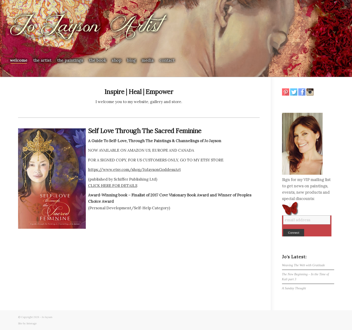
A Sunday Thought (294, 288)
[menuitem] (18, 60)
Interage (31, 323)
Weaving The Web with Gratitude (303, 265)
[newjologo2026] (88, 27)
